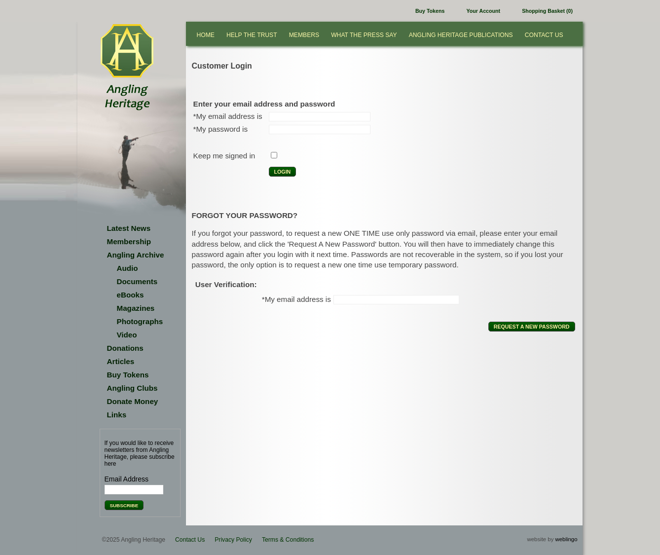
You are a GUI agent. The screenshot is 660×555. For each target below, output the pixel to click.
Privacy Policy (233, 539)
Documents (137, 281)
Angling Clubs (132, 388)
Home (206, 35)
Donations (125, 348)
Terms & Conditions (288, 539)
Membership (129, 241)
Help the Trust (251, 35)
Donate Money (132, 401)
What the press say (364, 35)
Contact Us (544, 35)
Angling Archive (135, 255)
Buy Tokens (429, 11)
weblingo (566, 539)
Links (117, 414)
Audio (127, 268)
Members (304, 35)
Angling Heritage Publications (461, 35)
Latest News (129, 228)
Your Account (483, 11)
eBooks (130, 295)
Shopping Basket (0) (547, 11)
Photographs (140, 321)
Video (127, 335)
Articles (121, 361)
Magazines (136, 308)
